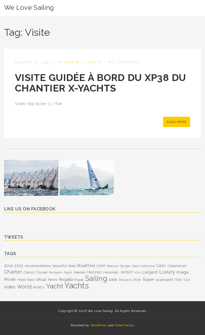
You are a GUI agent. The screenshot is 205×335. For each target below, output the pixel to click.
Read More (176, 122)
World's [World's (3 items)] (38, 287)
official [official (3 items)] (41, 280)
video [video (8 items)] (9, 287)
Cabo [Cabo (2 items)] (135, 266)
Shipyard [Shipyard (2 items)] (125, 279)
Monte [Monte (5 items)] (10, 279)
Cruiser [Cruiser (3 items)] (42, 272)
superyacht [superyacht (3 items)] (165, 280)
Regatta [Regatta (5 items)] (66, 279)
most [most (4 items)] (21, 279)
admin (72, 62)
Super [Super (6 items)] (148, 279)
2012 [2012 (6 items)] (8, 265)
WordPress (98, 325)
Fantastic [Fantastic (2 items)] (55, 272)
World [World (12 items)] (24, 287)
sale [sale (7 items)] (113, 279)
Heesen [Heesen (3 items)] (80, 272)
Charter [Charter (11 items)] (13, 272)
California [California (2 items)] (148, 266)
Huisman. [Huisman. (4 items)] (111, 272)
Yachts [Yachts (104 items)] (76, 285)
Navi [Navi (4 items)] (31, 279)
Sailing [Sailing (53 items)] (96, 278)
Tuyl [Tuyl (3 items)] (186, 280)
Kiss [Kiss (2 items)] (138, 272)
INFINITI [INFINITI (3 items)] (127, 272)
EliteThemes (124, 325)
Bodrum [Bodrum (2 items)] (113, 266)
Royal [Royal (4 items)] (79, 279)
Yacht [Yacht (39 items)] (54, 286)
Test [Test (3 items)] (178, 280)
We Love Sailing (29, 7)
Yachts (94, 62)
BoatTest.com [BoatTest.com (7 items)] (91, 265)
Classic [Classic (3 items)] (29, 272)
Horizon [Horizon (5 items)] (94, 272)
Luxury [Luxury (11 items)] (167, 272)
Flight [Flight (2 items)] (68, 272)
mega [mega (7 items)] (182, 272)
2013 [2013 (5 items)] (18, 266)
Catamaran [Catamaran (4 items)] (177, 266)
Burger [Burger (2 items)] (126, 266)
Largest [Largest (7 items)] (150, 272)
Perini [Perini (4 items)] (53, 279)
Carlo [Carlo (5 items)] (161, 266)
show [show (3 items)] (137, 280)
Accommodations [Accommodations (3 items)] (38, 266)
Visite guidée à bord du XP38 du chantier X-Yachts (100, 83)
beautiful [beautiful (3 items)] (60, 266)
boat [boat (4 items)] (72, 266)
